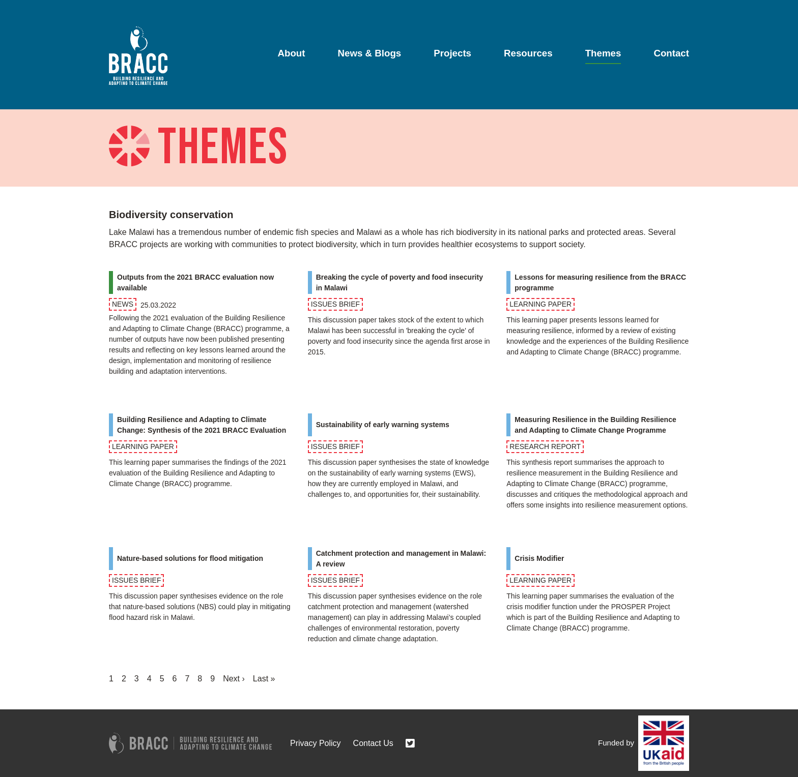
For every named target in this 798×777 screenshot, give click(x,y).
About (291, 53)
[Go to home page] (138, 55)
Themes (603, 53)
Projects (452, 53)
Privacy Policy (315, 743)
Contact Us (373, 743)
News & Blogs (370, 53)
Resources (528, 53)
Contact (671, 53)
